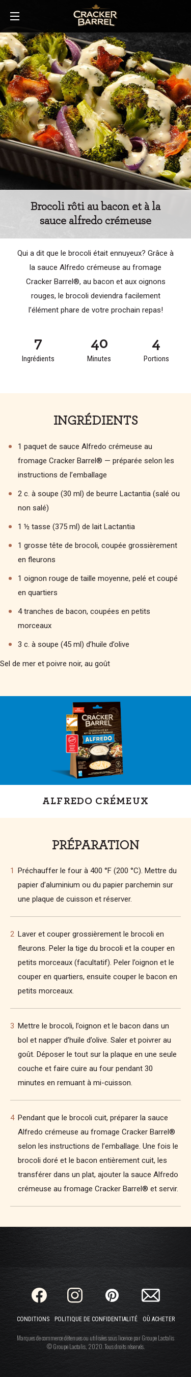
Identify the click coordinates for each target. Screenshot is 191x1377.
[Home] (95, 15)
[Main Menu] (15, 17)
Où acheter (159, 1319)
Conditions (33, 1319)
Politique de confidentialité (96, 1319)
